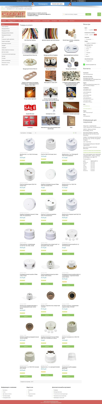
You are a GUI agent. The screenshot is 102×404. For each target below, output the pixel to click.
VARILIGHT (4, 47)
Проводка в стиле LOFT (59, 397)
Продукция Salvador (6, 35)
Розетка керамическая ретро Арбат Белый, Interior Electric (49, 275)
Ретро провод (5, 26)
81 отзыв (74, 1)
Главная (4, 20)
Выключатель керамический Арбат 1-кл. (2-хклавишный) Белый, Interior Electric (29, 307)
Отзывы (3, 58)
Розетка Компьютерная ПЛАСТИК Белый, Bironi (28, 185)
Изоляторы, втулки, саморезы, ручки (71, 40)
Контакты (72, 20)
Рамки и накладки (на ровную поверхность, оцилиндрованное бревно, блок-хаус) (30, 84)
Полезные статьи (6, 62)
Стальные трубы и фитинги (8, 39)
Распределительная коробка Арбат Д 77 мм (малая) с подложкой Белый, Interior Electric (71, 276)
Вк (28, 392)
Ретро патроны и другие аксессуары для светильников (50, 99)
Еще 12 (87, 56)
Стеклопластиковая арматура (8, 54)
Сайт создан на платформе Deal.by (51, 401)
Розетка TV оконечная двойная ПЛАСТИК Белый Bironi (48, 215)
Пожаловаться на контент (56, 402)
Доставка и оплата (63, 20)
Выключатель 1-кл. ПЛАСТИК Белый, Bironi (29, 155)
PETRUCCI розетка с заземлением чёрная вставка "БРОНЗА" (70, 306)
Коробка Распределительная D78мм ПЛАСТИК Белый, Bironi (50, 185)
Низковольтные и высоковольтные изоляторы (50, 128)
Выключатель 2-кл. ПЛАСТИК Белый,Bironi (69, 185)
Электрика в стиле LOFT (50, 82)
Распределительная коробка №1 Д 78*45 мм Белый (70, 245)
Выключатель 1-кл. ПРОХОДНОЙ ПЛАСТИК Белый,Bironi (70, 155)
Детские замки (5, 52)
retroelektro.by (86, 106)
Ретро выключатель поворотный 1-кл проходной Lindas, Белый (50, 245)
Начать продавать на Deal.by (23, 0)
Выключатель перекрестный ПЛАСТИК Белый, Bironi (71, 215)
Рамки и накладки (6, 41)
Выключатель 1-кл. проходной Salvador (50, 367)
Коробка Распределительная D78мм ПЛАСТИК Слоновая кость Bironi (50, 337)
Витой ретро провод (30, 40)
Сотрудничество (36, 20)
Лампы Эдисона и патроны (8, 49)
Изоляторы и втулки (6, 43)
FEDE (71, 127)
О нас (19, 20)
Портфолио (54, 20)
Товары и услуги (11, 20)
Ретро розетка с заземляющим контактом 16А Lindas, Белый (27, 245)
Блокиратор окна (50, 113)
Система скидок (46, 20)
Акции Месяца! (30, 113)
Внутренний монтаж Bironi (71, 55)
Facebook (30, 390)
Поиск (88, 14)
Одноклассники (31, 393)
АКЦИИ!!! (3, 45)
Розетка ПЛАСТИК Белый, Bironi (48, 154)
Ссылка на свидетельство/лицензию (92, 150)
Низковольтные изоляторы (60, 395)
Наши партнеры (26, 20)
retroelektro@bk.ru (87, 108)
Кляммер (30, 127)
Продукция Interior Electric (7, 33)
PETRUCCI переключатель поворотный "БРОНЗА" (50, 306)
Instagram (30, 395)
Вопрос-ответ (5, 64)
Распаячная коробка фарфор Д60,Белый (69, 367)
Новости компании (6, 60)
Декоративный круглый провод (50, 40)
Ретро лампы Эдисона (30, 98)
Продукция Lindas (6, 30)
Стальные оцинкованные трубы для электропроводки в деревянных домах (71, 84)
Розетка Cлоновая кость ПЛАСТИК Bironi (70, 337)
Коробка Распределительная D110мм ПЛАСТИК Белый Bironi (29, 215)
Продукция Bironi (5, 28)
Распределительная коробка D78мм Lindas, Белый (28, 275)
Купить (26, 163)
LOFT (3, 37)
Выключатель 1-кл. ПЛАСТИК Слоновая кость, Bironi (29, 367)
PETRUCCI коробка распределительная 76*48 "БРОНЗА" (29, 337)
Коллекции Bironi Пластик (30, 55)
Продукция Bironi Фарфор (51, 55)
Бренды (3, 56)
